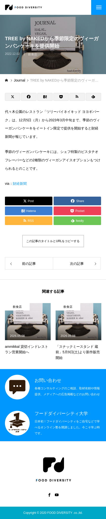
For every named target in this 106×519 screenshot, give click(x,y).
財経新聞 (20, 184)
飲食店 (32, 56)
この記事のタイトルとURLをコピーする (53, 241)
